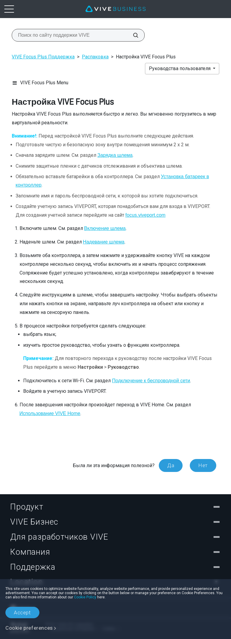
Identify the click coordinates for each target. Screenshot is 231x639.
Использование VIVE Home (50, 413)
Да (170, 465)
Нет (203, 465)
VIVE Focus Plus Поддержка (43, 57)
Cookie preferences (29, 628)
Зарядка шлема (115, 155)
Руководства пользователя (180, 68)
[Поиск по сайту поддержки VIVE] (132, 35)
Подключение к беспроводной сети (151, 380)
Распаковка (95, 57)
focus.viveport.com (145, 215)
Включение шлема (105, 228)
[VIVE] (115, 9)
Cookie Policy (85, 597)
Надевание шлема (104, 241)
